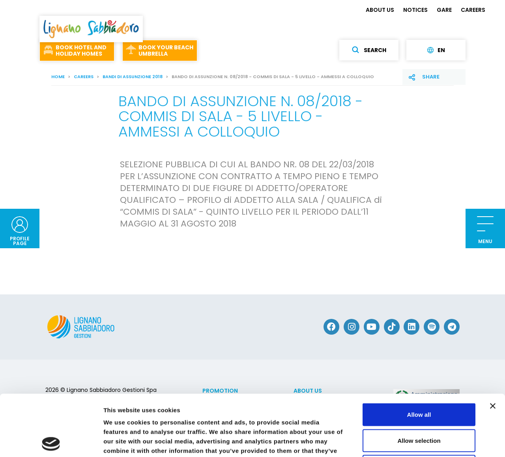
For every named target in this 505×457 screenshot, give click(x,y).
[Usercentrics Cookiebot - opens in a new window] (51, 442)
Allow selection (418, 379)
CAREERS (473, 10)
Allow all (419, 353)
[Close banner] (493, 345)
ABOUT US (380, 10)
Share (431, 77)
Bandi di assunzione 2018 (133, 76)
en (436, 50)
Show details (414, 441)
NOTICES (415, 10)
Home (58, 76)
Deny (419, 405)
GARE (444, 10)
